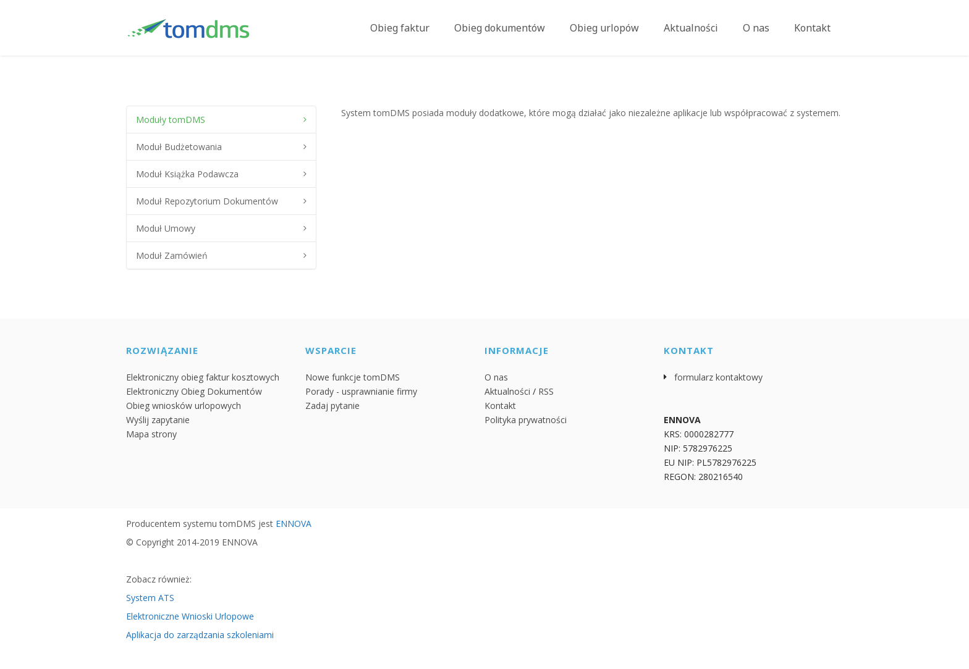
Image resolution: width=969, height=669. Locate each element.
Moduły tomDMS (170, 119)
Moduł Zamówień (172, 255)
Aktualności (691, 28)
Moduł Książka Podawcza (187, 174)
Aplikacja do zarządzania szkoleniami (200, 635)
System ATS (150, 598)
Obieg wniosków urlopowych (183, 405)
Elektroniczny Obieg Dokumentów (194, 391)
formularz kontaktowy (718, 377)
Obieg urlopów (604, 28)
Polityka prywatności (526, 420)
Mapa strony (151, 434)
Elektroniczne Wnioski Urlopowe (190, 616)
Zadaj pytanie (332, 405)
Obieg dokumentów (499, 28)
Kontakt (812, 28)
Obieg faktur (399, 28)
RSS (546, 391)
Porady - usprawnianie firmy (361, 391)
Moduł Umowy (165, 228)
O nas (756, 28)
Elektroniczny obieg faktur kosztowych (202, 377)
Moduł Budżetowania (179, 147)
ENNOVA (293, 523)
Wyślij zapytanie (158, 420)
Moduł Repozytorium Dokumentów (207, 201)
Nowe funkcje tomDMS (352, 377)
